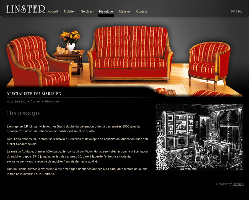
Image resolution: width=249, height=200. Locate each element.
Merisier (124, 11)
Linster (26, 10)
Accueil (53, 11)
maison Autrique (22, 151)
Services (87, 11)
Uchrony (238, 184)
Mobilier (69, 11)
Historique (106, 11)
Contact (141, 11)
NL (240, 11)
